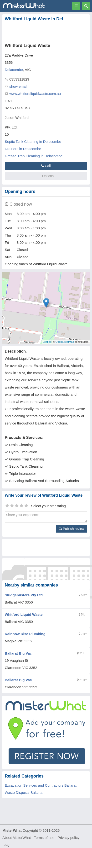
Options (46, 176)
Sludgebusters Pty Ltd (24, 595)
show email (18, 86)
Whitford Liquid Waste (24, 614)
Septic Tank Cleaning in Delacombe (33, 141)
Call (46, 166)
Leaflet (47, 341)
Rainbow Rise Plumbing (25, 634)
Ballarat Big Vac (18, 653)
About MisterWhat (16, 838)
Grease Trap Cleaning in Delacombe (34, 156)
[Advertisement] (39, 33)
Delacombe (14, 70)
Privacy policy (69, 838)
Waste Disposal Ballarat (24, 792)
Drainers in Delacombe (23, 149)
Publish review (71, 529)
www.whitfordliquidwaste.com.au (35, 94)
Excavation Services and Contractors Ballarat (41, 785)
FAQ (6, 845)
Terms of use (44, 838)
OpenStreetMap (65, 341)
